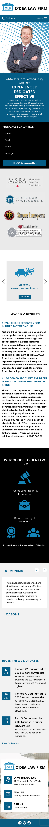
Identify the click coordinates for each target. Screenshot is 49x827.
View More (24, 297)
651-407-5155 (21, 807)
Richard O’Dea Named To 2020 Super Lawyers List (31, 695)
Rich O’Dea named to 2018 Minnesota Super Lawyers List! (28, 722)
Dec (6, 697)
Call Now (10, 18)
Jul (6, 673)
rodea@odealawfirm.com (27, 795)
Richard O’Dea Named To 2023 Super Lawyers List (31, 671)
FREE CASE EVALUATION (24, 162)
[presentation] (3, 282)
